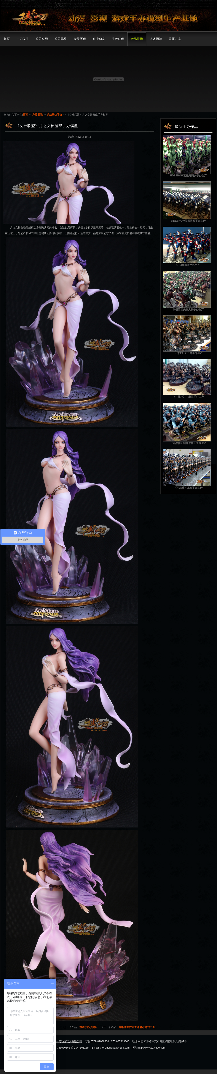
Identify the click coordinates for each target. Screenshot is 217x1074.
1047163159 (81, 1047)
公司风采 (61, 39)
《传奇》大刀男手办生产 (188, 353)
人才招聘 (156, 39)
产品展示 (137, 39)
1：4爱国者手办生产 (188, 265)
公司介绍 (42, 39)
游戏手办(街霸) (88, 1027)
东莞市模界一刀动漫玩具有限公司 (62, 1041)
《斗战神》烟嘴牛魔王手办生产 (188, 443)
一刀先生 (23, 39)
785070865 (63, 1047)
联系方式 (175, 39)
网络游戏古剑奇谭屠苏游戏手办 (137, 1027)
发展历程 (80, 39)
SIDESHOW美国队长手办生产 (188, 220)
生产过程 (118, 39)
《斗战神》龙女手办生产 (188, 487)
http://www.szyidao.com (151, 1047)
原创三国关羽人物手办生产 (188, 309)
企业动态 (99, 39)
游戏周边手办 (54, 114)
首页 (7, 39)
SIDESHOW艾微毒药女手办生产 (188, 175)
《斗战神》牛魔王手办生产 (188, 396)
